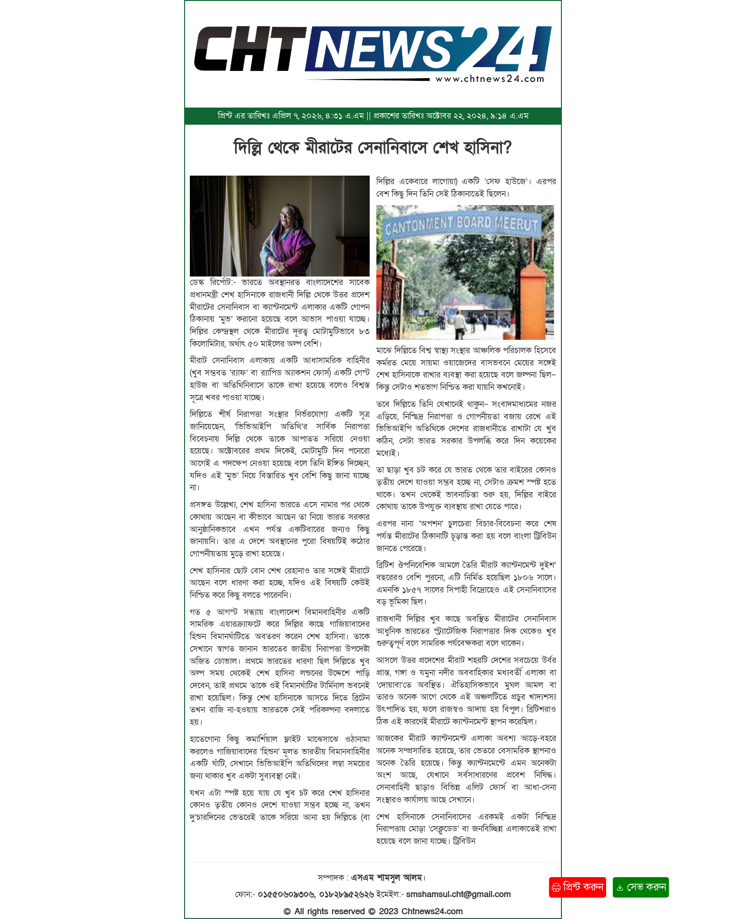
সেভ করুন (641, 887)
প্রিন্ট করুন (577, 887)
